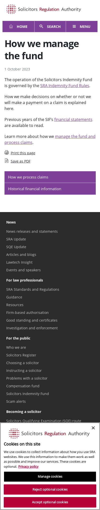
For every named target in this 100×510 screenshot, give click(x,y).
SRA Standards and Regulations (32, 289)
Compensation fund (23, 386)
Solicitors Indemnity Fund (27, 393)
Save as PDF (17, 161)
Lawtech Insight (19, 262)
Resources (15, 304)
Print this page (19, 152)
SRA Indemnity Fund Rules (64, 85)
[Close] (93, 427)
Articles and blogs (21, 254)
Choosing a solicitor (22, 362)
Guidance (14, 297)
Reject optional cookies (50, 489)
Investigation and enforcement (32, 328)
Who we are (16, 347)
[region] (50, 466)
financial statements (73, 119)
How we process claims (28, 176)
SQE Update (16, 246)
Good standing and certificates (32, 320)
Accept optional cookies (50, 502)
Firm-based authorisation (27, 312)
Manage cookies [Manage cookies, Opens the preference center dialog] (50, 476)
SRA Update (16, 239)
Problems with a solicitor (27, 378)
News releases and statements (32, 231)
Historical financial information (34, 188)
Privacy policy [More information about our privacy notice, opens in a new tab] (28, 466)
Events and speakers (23, 270)
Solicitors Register (21, 355)
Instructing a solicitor (24, 370)
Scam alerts (16, 401)
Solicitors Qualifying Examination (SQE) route (43, 420)
